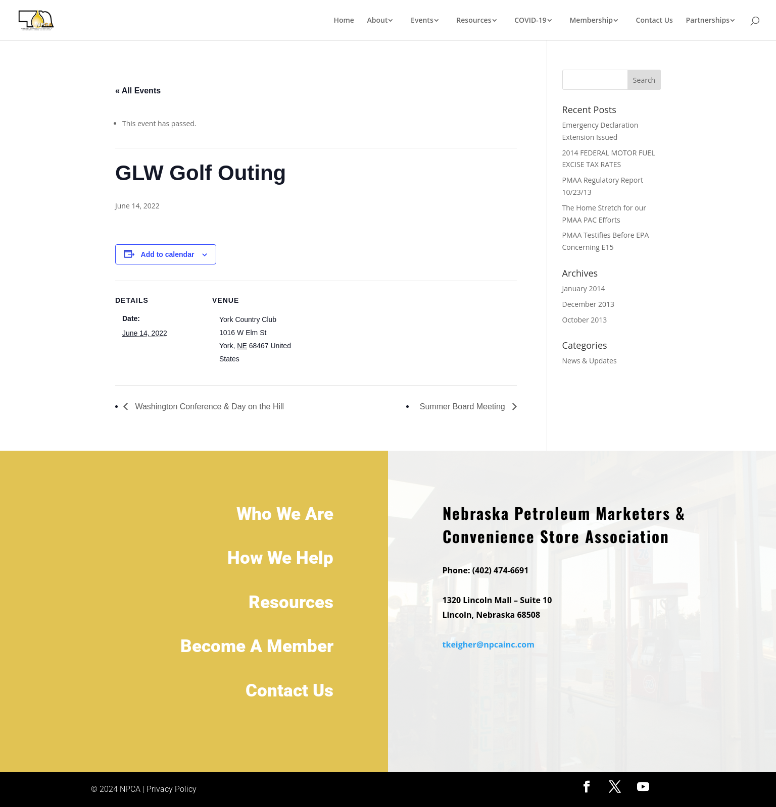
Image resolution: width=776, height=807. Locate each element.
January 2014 (583, 288)
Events (422, 21)
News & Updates (589, 360)
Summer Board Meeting (463, 406)
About (377, 21)
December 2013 (588, 304)
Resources (473, 21)
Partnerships (708, 21)
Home (343, 21)
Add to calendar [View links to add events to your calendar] (168, 254)
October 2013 (584, 320)
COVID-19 (530, 21)
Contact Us (654, 21)
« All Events (138, 90)
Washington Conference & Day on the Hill (208, 406)
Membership (590, 21)
